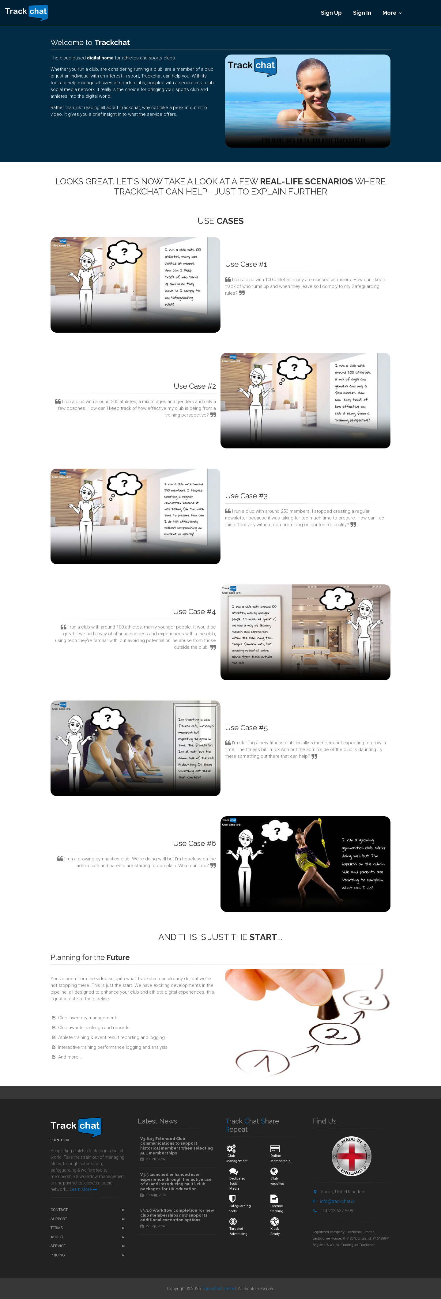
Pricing (58, 1255)
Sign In (362, 12)
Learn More (83, 1189)
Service (58, 1246)
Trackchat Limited (219, 1288)
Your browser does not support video (307, 101)
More (390, 12)
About (57, 1237)
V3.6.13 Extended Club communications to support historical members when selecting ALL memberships (176, 1145)
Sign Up (331, 12)
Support (59, 1219)
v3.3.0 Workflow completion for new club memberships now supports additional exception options (177, 1215)
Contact (59, 1209)
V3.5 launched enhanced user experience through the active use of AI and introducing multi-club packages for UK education (176, 1181)
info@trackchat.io (333, 1201)
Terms (57, 1227)
